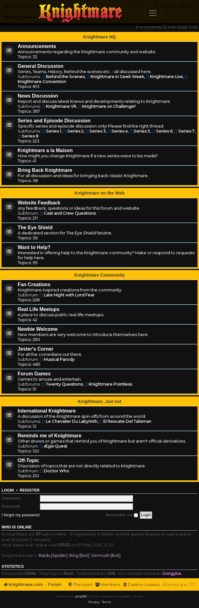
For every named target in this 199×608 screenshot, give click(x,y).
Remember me (122, 515)
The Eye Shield (35, 227)
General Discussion (41, 66)
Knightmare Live (164, 76)
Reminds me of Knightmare (50, 435)
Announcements (37, 46)
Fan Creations (34, 284)
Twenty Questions (62, 384)
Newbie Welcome (38, 329)
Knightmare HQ (99, 36)
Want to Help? (34, 247)
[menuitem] (141, 584)
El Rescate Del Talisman (125, 421)
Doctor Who (54, 470)
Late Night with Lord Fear (67, 294)
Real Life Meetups (39, 309)
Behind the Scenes (63, 76)
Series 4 (118, 131)
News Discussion (38, 95)
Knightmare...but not (100, 401)
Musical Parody (57, 359)
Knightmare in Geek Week (115, 76)
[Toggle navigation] (152, 13)
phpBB (80, 596)
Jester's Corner (36, 349)
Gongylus (171, 573)
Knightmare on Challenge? (107, 106)
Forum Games (34, 373)
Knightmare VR (59, 106)
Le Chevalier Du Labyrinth (69, 421)
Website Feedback (39, 202)
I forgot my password (20, 515)
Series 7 (184, 131)
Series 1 (51, 131)
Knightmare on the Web (99, 192)
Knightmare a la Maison (45, 150)
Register (29, 490)
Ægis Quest (53, 446)
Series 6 (162, 131)
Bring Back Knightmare (45, 170)
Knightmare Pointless (108, 384)
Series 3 (95, 131)
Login (8, 490)
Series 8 (28, 135)
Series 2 (73, 131)
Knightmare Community (99, 275)
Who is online (17, 527)
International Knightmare (47, 410)
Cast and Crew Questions (68, 213)
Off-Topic (28, 460)
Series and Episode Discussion (54, 120)
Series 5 (140, 131)
